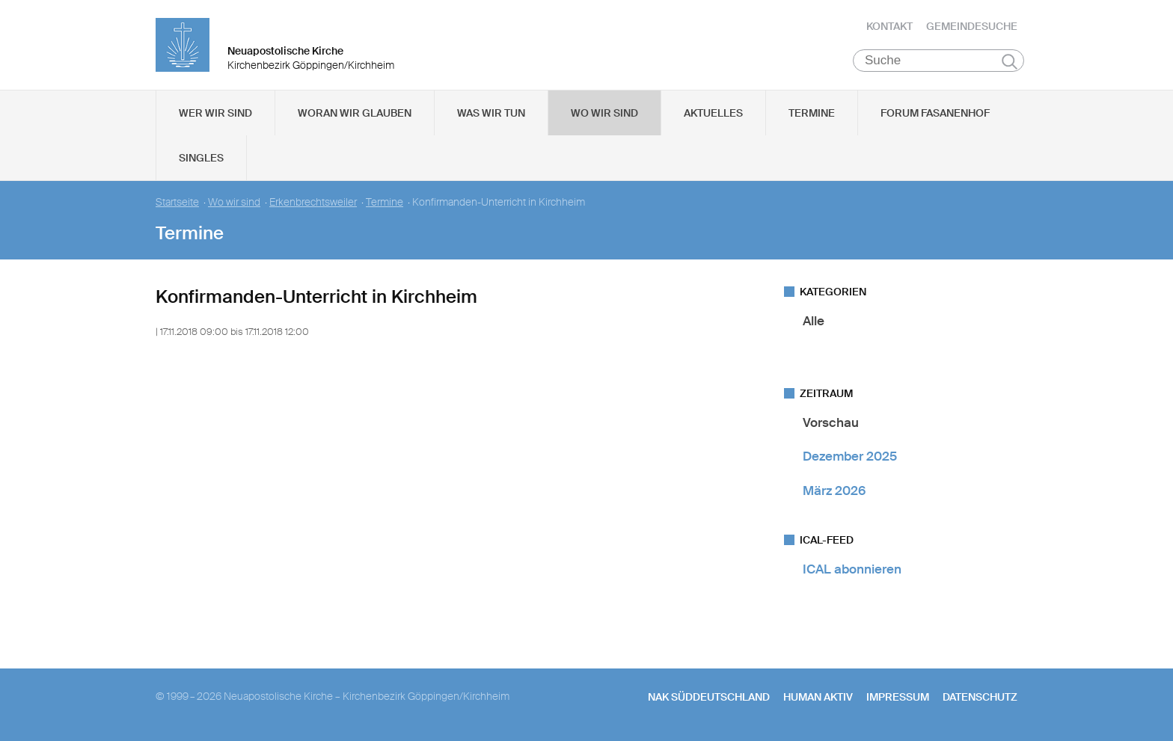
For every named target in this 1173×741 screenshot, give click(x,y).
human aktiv (818, 697)
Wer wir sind (215, 113)
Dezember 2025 (850, 456)
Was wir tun (491, 113)
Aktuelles (713, 113)
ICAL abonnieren (852, 569)
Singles (201, 158)
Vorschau (831, 422)
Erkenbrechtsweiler (313, 202)
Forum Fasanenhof (935, 113)
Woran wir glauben (354, 113)
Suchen (1009, 61)
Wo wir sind (604, 113)
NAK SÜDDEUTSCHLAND (709, 697)
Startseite (177, 202)
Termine (811, 113)
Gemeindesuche (971, 26)
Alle (813, 321)
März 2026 (834, 490)
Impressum (897, 697)
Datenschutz (980, 697)
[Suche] (938, 60)
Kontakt (889, 26)
